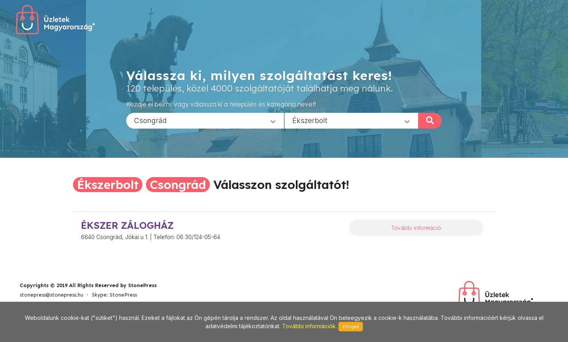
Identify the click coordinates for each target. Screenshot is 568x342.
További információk (309, 326)
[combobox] (205, 120)
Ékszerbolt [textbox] (309, 120)
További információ (416, 227)
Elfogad (350, 326)
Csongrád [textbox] (150, 120)
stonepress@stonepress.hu (51, 295)
